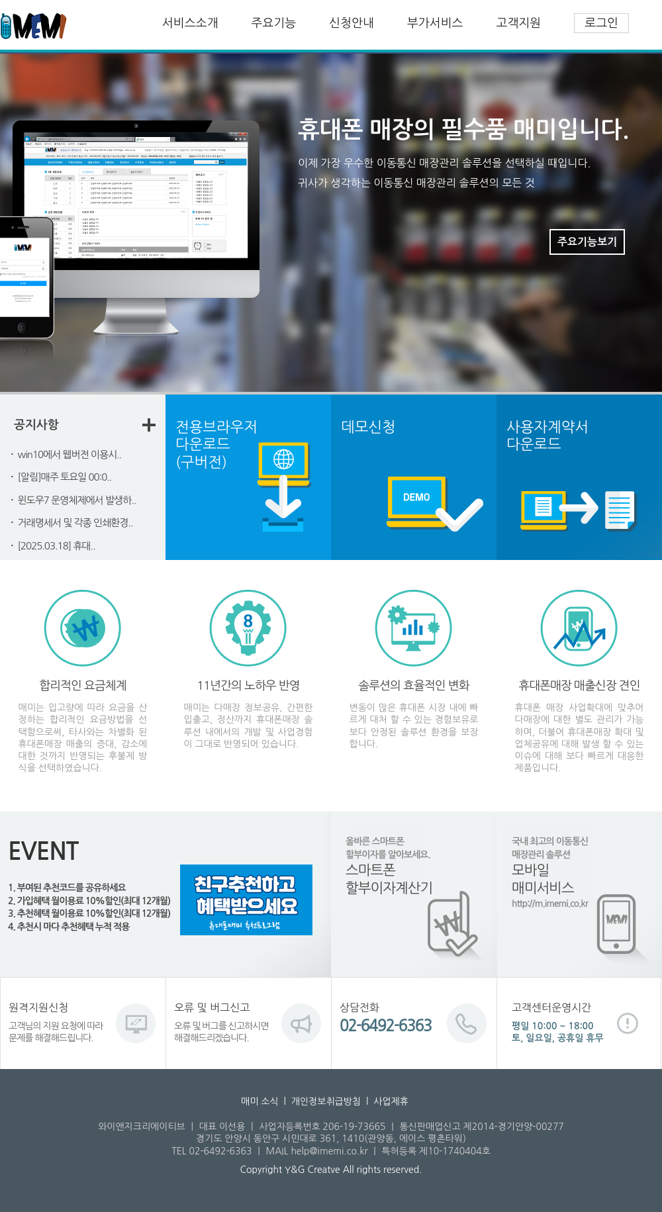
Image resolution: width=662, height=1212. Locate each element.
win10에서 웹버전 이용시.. (70, 454)
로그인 (601, 23)
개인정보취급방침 (326, 1101)
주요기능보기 (587, 242)
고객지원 (519, 23)
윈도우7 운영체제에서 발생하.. (77, 500)
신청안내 (351, 23)
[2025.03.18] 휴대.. (56, 546)
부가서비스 (435, 23)
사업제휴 (390, 1101)
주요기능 (274, 23)
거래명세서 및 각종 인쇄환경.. (75, 523)
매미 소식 (260, 1101)
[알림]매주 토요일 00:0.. (65, 477)
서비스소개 (190, 23)
